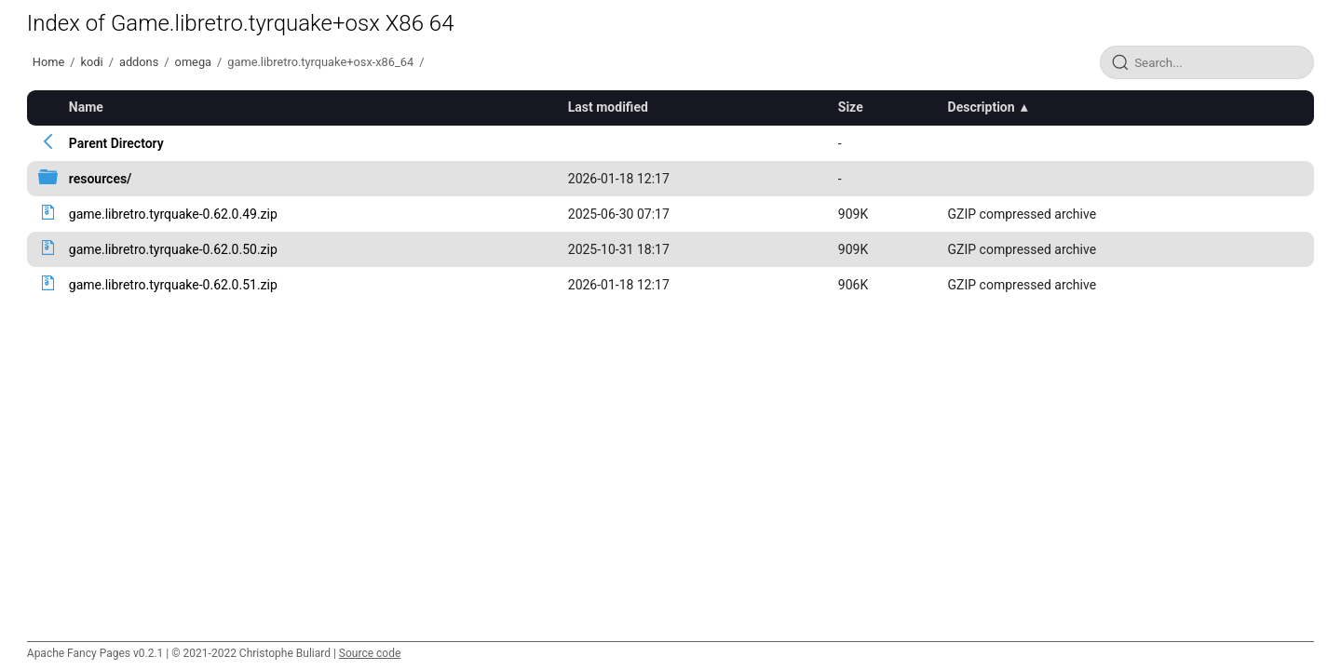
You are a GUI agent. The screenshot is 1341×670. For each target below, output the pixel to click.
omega (193, 62)
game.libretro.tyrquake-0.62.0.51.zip (173, 284)
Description (981, 107)
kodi (92, 62)
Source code (369, 653)
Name (86, 107)
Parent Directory (116, 143)
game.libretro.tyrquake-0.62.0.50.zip (173, 249)
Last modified (608, 107)
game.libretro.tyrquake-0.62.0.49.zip (173, 214)
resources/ (100, 178)
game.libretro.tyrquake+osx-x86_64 (320, 62)
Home (48, 62)
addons (138, 62)
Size (850, 107)
